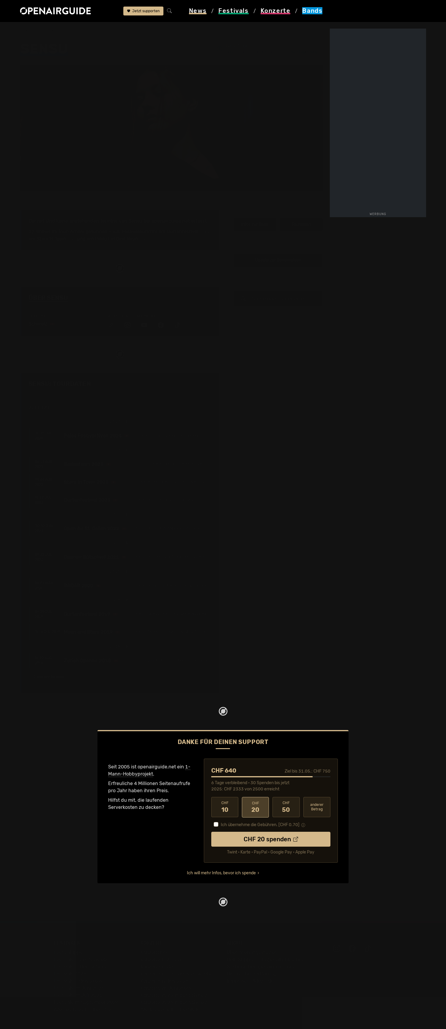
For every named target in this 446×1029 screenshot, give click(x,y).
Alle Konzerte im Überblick (169, 997)
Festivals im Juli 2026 (78, 982)
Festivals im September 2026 (86, 989)
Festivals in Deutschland (81, 954)
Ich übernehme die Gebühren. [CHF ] (260, 812)
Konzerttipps (154, 939)
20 (255, 794)
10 (225, 794)
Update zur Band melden (278, 247)
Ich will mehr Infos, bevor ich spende (221, 860)
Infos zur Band (254, 211)
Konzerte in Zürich (160, 947)
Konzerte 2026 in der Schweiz (173, 989)
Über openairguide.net (252, 939)
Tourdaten (301, 211)
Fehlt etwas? (201, 371)
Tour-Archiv (71, 219)
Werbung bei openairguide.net (260, 954)
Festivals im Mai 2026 (78, 968)
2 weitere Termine (52, 664)
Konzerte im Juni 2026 (165, 975)
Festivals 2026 (70, 961)
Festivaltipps (68, 939)
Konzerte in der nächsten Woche (176, 961)
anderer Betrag (317, 794)
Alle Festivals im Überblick (83, 997)
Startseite (31, 30)
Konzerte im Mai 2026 (164, 968)
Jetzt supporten (143, 11)
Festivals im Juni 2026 (79, 975)
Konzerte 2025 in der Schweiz (173, 982)
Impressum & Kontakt (250, 968)
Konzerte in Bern (158, 954)
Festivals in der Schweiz (80, 947)
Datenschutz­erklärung (252, 961)
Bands (54, 30)
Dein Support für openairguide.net (265, 947)
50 (286, 794)
